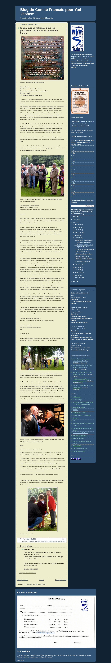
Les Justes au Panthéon (80, 433)
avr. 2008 (78, 270)
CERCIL (75, 410)
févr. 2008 (78, 275)
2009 (75, 219)
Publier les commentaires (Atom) (36, 584)
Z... (74, 196)
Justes (57, 541)
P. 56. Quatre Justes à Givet (83, 254)
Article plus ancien (60, 580)
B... (74, 150)
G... (74, 161)
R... (74, 183)
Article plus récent (22, 580)
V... (74, 191)
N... (74, 175)
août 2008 (78, 235)
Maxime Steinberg (78, 438)
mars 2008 (78, 272)
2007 (75, 281)
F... (74, 158)
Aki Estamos (77, 397)
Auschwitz (31, 541)
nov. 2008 (78, 227)
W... (74, 194)
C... (74, 153)
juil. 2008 (78, 238)
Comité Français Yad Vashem (44, 541)
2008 (75, 222)
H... (74, 164)
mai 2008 (78, 267)
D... (74, 155)
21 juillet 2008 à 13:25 (31, 569)
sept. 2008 (78, 232)
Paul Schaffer (77, 446)
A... (74, 147)
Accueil (41, 580)
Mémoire (62, 541)
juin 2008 (78, 264)
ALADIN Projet (77, 400)
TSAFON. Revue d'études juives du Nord (34, 454)
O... (74, 177)
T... (74, 188)
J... (74, 166)
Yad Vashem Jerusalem (80, 448)
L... (74, 169)
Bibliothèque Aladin (79, 407)
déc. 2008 (78, 224)
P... (74, 180)
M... (74, 172)
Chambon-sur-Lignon (79, 412)
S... (74, 185)
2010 (75, 217)
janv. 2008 (78, 278)
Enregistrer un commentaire (27, 573)
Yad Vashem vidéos (79, 451)
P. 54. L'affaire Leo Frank (82, 261)
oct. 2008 (78, 230)
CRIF (74, 421)
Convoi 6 (75, 418)
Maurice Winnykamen (79, 435)
